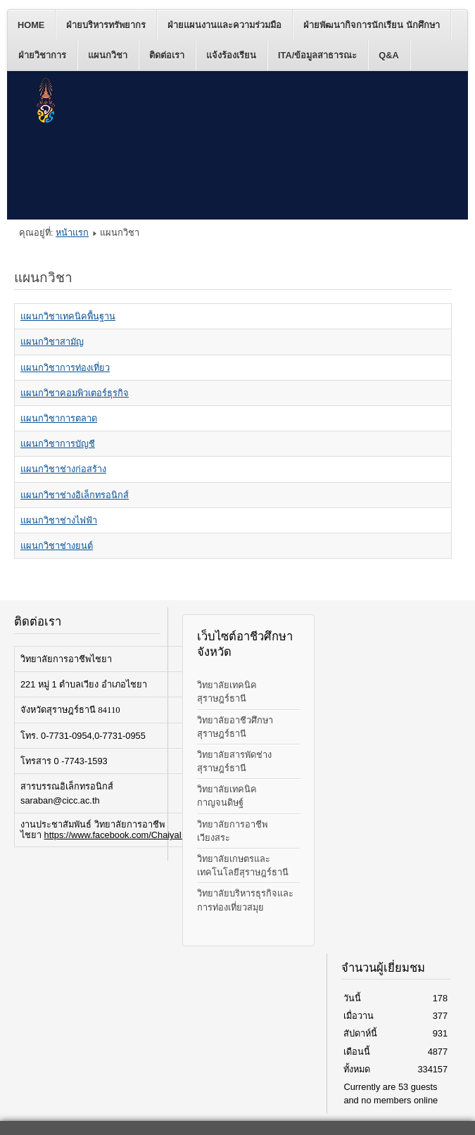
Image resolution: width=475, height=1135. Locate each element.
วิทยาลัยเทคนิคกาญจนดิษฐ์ (227, 796)
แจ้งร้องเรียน (231, 55)
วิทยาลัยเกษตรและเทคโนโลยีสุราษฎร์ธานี (243, 865)
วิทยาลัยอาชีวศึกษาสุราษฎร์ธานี (235, 727)
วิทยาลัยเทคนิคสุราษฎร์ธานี (227, 692)
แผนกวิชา (107, 55)
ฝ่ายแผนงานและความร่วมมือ (224, 25)
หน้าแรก (72, 232)
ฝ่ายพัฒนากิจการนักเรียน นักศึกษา (371, 25)
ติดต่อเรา (166, 55)
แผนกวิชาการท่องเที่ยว (65, 367)
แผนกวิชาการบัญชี (57, 443)
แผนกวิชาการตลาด (58, 418)
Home (31, 25)
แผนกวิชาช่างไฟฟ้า (58, 520)
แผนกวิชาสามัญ (52, 341)
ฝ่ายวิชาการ (42, 55)
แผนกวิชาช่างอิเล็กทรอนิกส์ (74, 495)
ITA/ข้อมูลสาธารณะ (317, 55)
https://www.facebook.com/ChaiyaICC (119, 835)
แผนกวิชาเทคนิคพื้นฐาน (67, 316)
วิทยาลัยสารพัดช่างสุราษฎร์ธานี (234, 761)
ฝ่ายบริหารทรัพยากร (106, 25)
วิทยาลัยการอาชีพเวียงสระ (232, 831)
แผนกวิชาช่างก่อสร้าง (63, 469)
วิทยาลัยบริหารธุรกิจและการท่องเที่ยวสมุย (245, 900)
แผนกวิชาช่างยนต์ (56, 545)
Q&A (388, 55)
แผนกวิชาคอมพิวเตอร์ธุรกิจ (74, 393)
